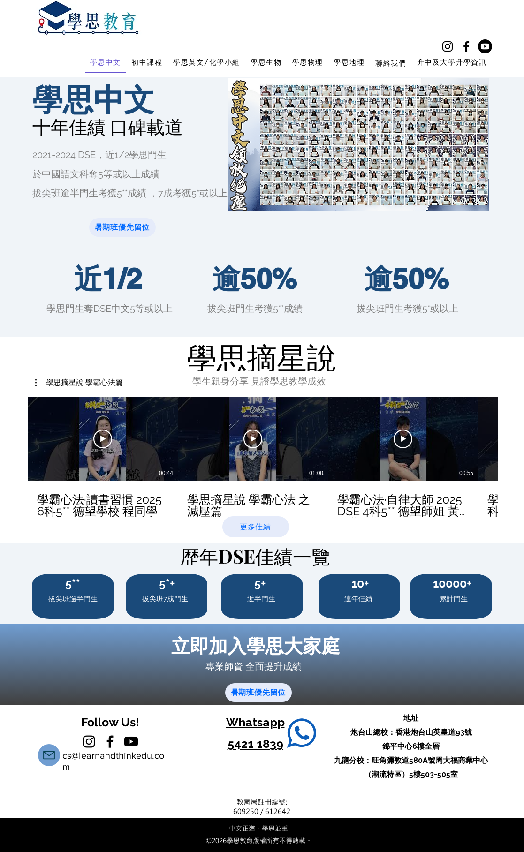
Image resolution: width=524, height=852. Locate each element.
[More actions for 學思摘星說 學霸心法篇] (79, 382)
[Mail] (49, 755)
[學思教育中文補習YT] (131, 741)
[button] (79, 382)
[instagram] (447, 46)
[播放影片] (102, 439)
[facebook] (466, 46)
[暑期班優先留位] (122, 227)
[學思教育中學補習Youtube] (485, 46)
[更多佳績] (255, 526)
